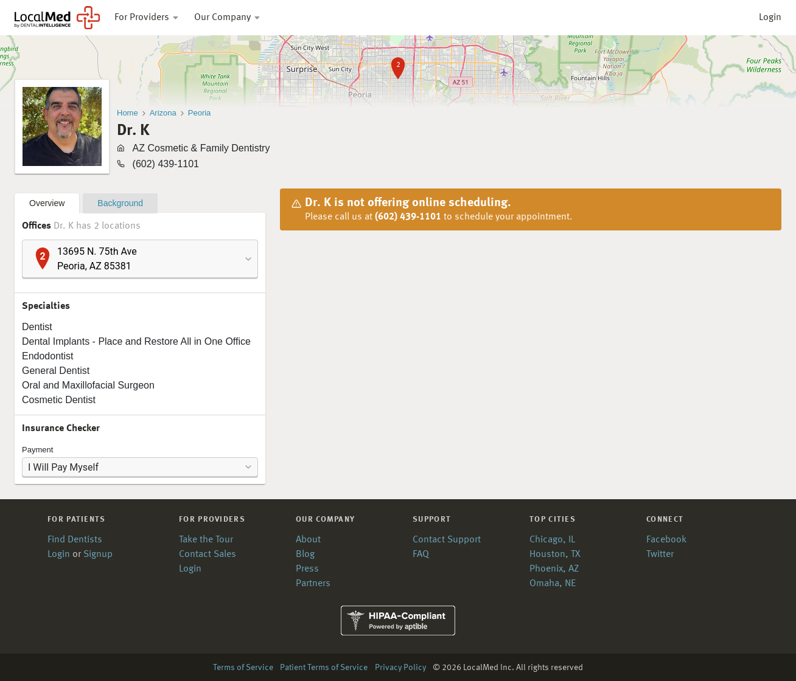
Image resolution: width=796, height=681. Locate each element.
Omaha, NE (552, 584)
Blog (305, 554)
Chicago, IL (552, 540)
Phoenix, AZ (554, 569)
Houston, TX (555, 554)
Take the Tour (206, 540)
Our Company (227, 17)
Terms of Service (243, 667)
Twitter (660, 554)
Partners (313, 584)
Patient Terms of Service (324, 667)
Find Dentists (74, 540)
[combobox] (140, 259)
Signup (98, 554)
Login (770, 17)
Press (307, 569)
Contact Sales (207, 554)
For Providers (147, 17)
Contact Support (447, 540)
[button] (140, 259)
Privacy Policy (400, 667)
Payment (37, 449)
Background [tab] (120, 203)
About (308, 540)
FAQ (421, 554)
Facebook (666, 540)
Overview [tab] (47, 203)
